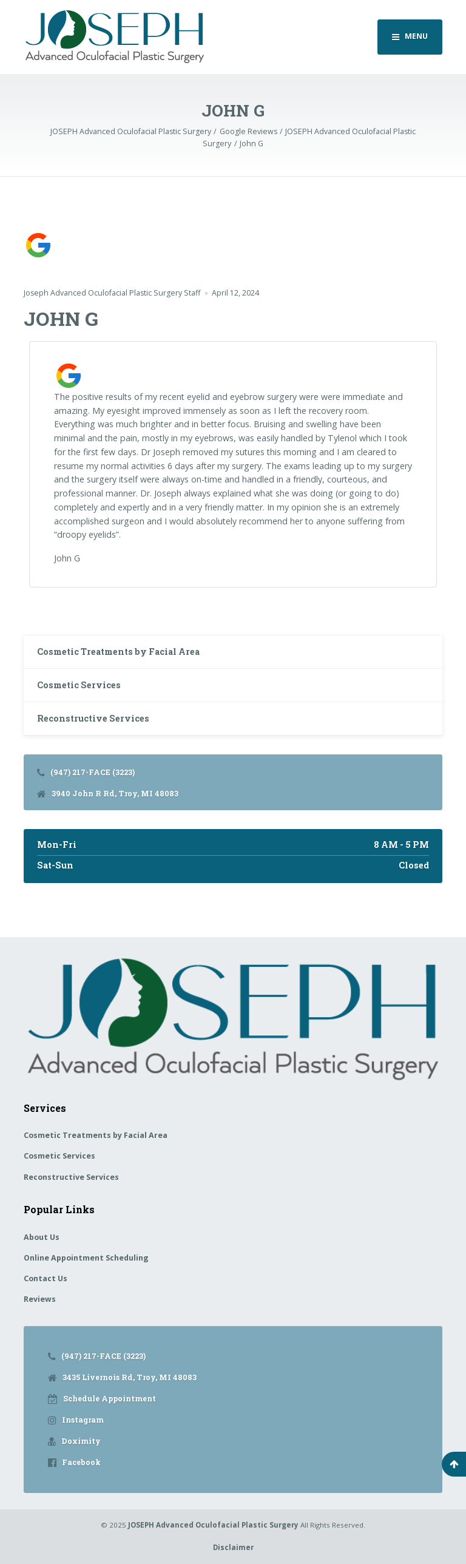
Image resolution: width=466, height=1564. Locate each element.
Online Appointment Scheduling (86, 1258)
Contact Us (45, 1278)
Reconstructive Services (93, 718)
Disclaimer (233, 1547)
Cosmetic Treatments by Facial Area (118, 651)
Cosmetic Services (79, 685)
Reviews (40, 1299)
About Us (41, 1237)
